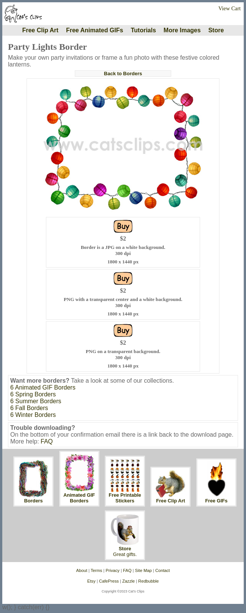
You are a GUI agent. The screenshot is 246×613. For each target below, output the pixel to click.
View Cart (229, 8)
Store (216, 30)
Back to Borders (123, 73)
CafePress (109, 581)
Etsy (91, 581)
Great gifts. (125, 554)
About (81, 570)
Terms (96, 570)
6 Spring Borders (33, 394)
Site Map (143, 570)
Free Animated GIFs (94, 30)
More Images (182, 30)
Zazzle (128, 581)
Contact (162, 570)
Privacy (113, 570)
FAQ (47, 441)
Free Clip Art (40, 30)
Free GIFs (216, 501)
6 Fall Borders (29, 408)
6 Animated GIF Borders (43, 387)
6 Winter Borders (33, 415)
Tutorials (143, 30)
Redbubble (148, 581)
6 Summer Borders (35, 401)
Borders (33, 501)
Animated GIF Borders (79, 498)
